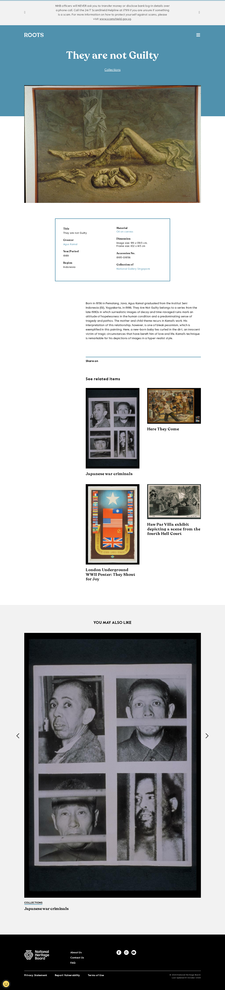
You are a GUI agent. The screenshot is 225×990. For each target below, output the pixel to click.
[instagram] (192, 956)
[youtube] (199, 956)
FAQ (175, 957)
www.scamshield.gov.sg (115, 19)
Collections (62, 35)
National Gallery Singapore (133, 269)
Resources (133, 35)
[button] (207, 736)
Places (109, 35)
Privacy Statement (35, 970)
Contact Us (165, 957)
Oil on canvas (124, 232)
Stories (88, 35)
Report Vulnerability (67, 970)
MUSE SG (184, 35)
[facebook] (184, 956)
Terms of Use (96, 970)
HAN (166, 35)
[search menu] (198, 34)
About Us (152, 957)
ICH (153, 35)
